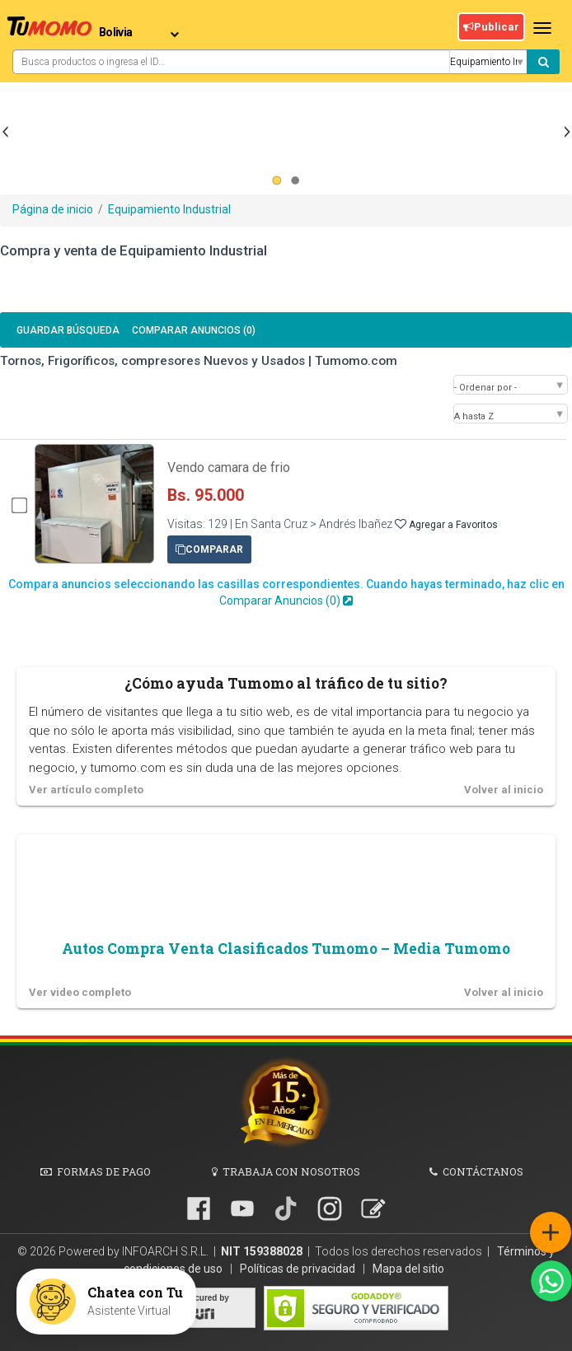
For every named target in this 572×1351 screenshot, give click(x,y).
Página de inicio (52, 209)
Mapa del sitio (408, 1268)
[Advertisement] (285, 171)
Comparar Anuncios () (194, 330)
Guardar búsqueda (68, 330)
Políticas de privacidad (299, 1268)
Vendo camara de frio (228, 467)
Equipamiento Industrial (169, 209)
